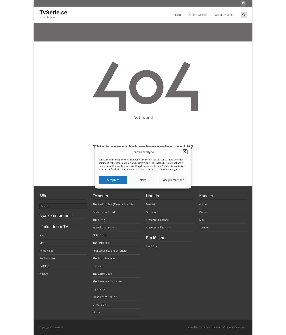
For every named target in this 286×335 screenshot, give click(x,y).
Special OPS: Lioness (105, 227)
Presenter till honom (158, 227)
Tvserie (203, 227)
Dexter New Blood (104, 212)
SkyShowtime (47, 258)
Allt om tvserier (198, 18)
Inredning (151, 246)
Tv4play (44, 266)
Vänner (97, 312)
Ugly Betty (99, 289)
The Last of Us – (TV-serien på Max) (114, 204)
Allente (43, 235)
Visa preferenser (173, 180)
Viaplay (43, 273)
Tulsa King (99, 220)
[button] (185, 152)
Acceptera (113, 180)
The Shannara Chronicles (107, 281)
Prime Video (46, 250)
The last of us (101, 243)
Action (203, 204)
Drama (203, 212)
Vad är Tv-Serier (224, 18)
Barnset (150, 204)
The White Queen (103, 273)
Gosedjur (151, 212)
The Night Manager (104, 258)
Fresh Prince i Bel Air (105, 297)
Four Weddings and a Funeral (110, 250)
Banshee (98, 266)
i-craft (222, 327)
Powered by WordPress (197, 327)
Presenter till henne (157, 220)
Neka (143, 180)
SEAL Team (99, 235)
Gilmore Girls (100, 304)
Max (201, 220)
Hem (178, 18)
